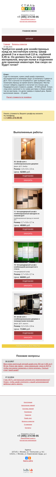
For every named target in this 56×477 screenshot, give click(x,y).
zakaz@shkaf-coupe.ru (28, 19)
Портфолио (28, 412)
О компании (28, 424)
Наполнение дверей (28, 405)
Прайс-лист (28, 418)
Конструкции (28, 402)
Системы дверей (28, 409)
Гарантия (28, 415)
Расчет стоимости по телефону (19, 97)
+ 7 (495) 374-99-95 (13, 117)
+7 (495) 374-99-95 (28, 16)
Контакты (28, 428)
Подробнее (28, 176)
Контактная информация (28, 21)
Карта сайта (28, 461)
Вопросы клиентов (28, 421)
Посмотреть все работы (28, 346)
